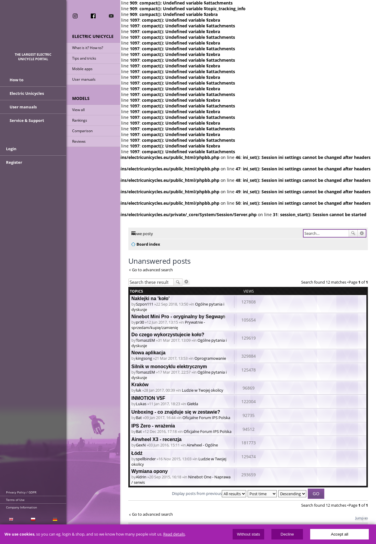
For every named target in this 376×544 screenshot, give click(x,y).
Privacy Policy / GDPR (21, 492)
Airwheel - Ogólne (202, 445)
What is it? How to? (87, 47)
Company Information (21, 507)
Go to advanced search (152, 269)
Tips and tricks (84, 58)
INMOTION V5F (148, 398)
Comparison (82, 130)
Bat (139, 417)
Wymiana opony (149, 471)
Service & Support (27, 120)
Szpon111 (144, 304)
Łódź (136, 453)
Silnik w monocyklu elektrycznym (169, 366)
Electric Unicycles (27, 93)
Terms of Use (15, 500)
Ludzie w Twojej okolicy (202, 390)
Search (353, 233)
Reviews (79, 141)
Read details (174, 534)
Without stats (248, 534)
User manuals (84, 79)
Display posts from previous (209, 493)
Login (11, 148)
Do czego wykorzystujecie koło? (167, 334)
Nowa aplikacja (148, 352)
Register (14, 162)
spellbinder (146, 459)
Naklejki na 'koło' (150, 298)
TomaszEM (145, 340)
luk (138, 390)
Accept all (339, 534)
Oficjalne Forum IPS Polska (206, 417)
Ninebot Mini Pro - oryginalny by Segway (177, 316)
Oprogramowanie (210, 358)
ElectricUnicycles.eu (33, 29)
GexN (141, 445)
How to (16, 79)
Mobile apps (82, 68)
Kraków (139, 384)
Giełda (192, 403)
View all (78, 109)
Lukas (141, 403)
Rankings (79, 120)
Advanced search (362, 233)
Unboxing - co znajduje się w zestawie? (175, 412)
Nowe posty (142, 233)
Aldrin (141, 477)
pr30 (140, 322)
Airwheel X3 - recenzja (156, 439)
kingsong (144, 358)
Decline (287, 534)
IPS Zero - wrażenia (153, 425)
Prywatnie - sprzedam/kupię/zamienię (168, 324)
